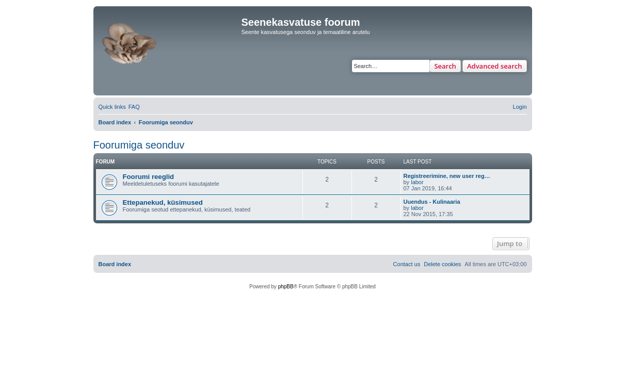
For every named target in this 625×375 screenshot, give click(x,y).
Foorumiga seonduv (139, 145)
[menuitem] (134, 107)
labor (417, 182)
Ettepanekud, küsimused (163, 202)
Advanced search (494, 66)
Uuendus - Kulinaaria (432, 202)
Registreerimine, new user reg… (447, 176)
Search (445, 66)
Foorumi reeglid (148, 177)
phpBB (286, 286)
